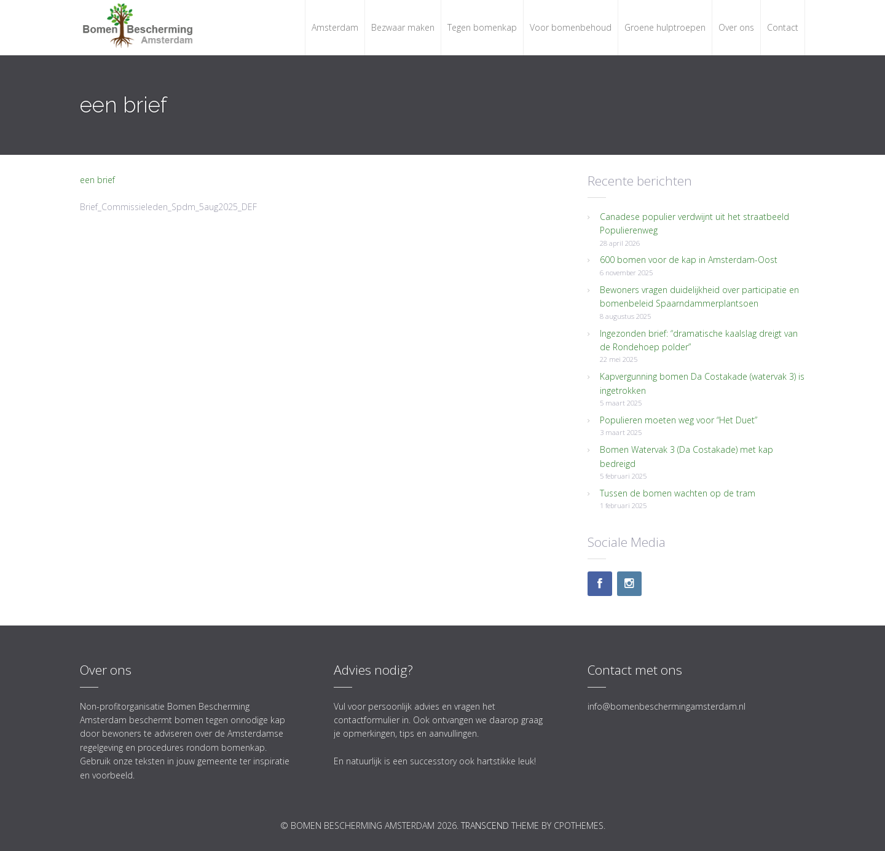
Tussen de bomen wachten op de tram (677, 493)
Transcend (485, 825)
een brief (97, 180)
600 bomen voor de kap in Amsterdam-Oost (688, 259)
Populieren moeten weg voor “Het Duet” (678, 420)
